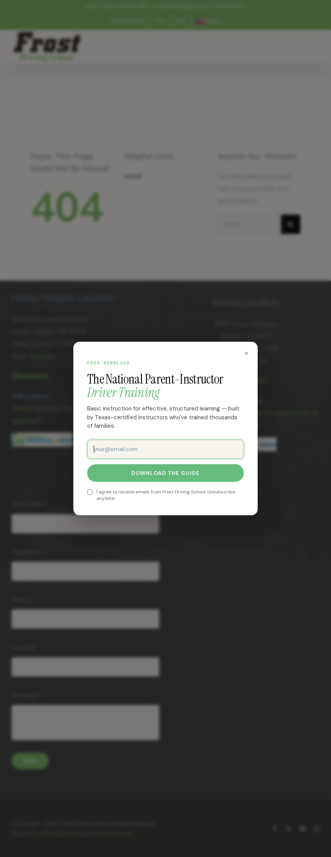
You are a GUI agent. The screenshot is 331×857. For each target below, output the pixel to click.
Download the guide (165, 473)
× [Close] (246, 352)
